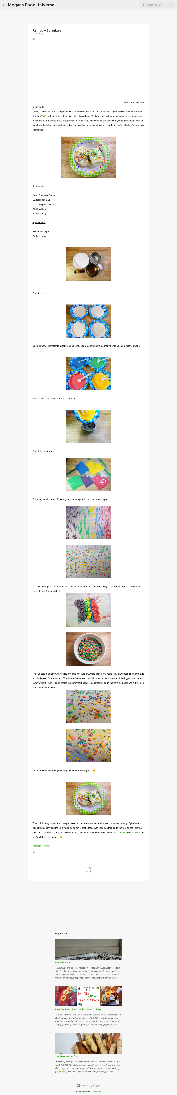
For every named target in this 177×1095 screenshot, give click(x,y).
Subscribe (136, 832)
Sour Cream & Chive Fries (66, 1056)
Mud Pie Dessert (62, 962)
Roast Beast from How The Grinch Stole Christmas (78, 1009)
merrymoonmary (95, 1091)
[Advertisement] (88, 904)
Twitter (123, 832)
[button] (34, 39)
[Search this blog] (160, 5)
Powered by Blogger (88, 1085)
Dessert (37, 846)
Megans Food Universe (31, 4)
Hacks (46, 846)
